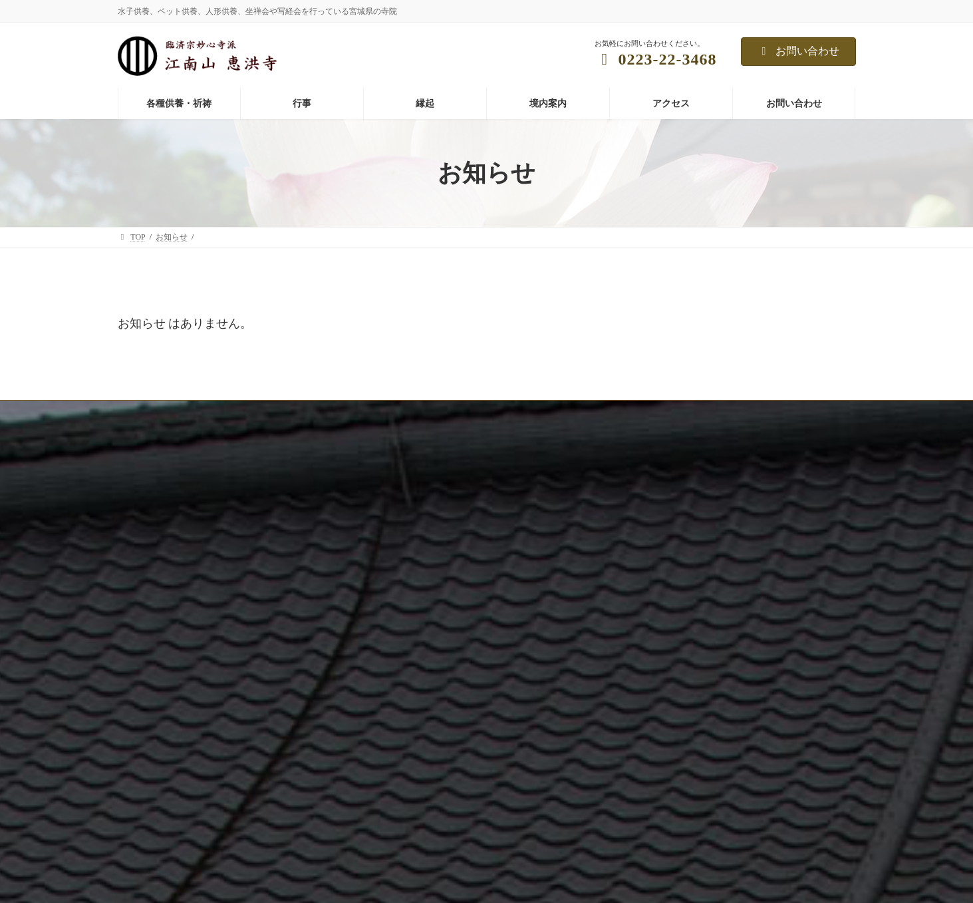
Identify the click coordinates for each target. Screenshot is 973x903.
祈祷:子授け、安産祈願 (418, 697)
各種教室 (644, 674)
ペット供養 (397, 605)
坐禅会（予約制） (660, 581)
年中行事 (644, 559)
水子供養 (393, 559)
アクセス (142, 739)
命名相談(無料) (403, 767)
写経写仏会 (648, 605)
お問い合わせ (798, 51)
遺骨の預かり (401, 744)
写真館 (138, 669)
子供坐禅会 (648, 628)
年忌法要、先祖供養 (413, 581)
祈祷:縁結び (398, 720)
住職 (134, 692)
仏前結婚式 (648, 651)
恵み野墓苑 (397, 674)
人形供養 (393, 628)
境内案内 (142, 716)
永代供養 (393, 651)
